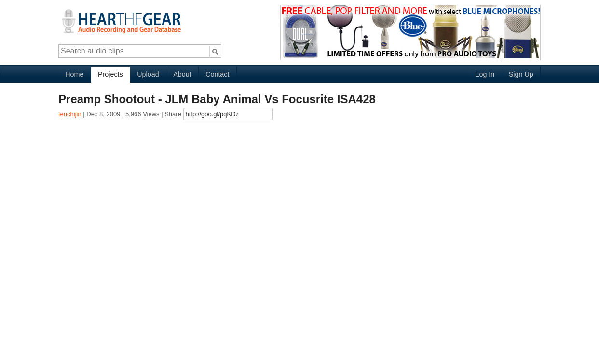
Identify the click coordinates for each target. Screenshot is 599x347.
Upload (148, 74)
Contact (217, 74)
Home (74, 74)
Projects (110, 74)
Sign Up (521, 74)
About (182, 74)
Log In (484, 74)
